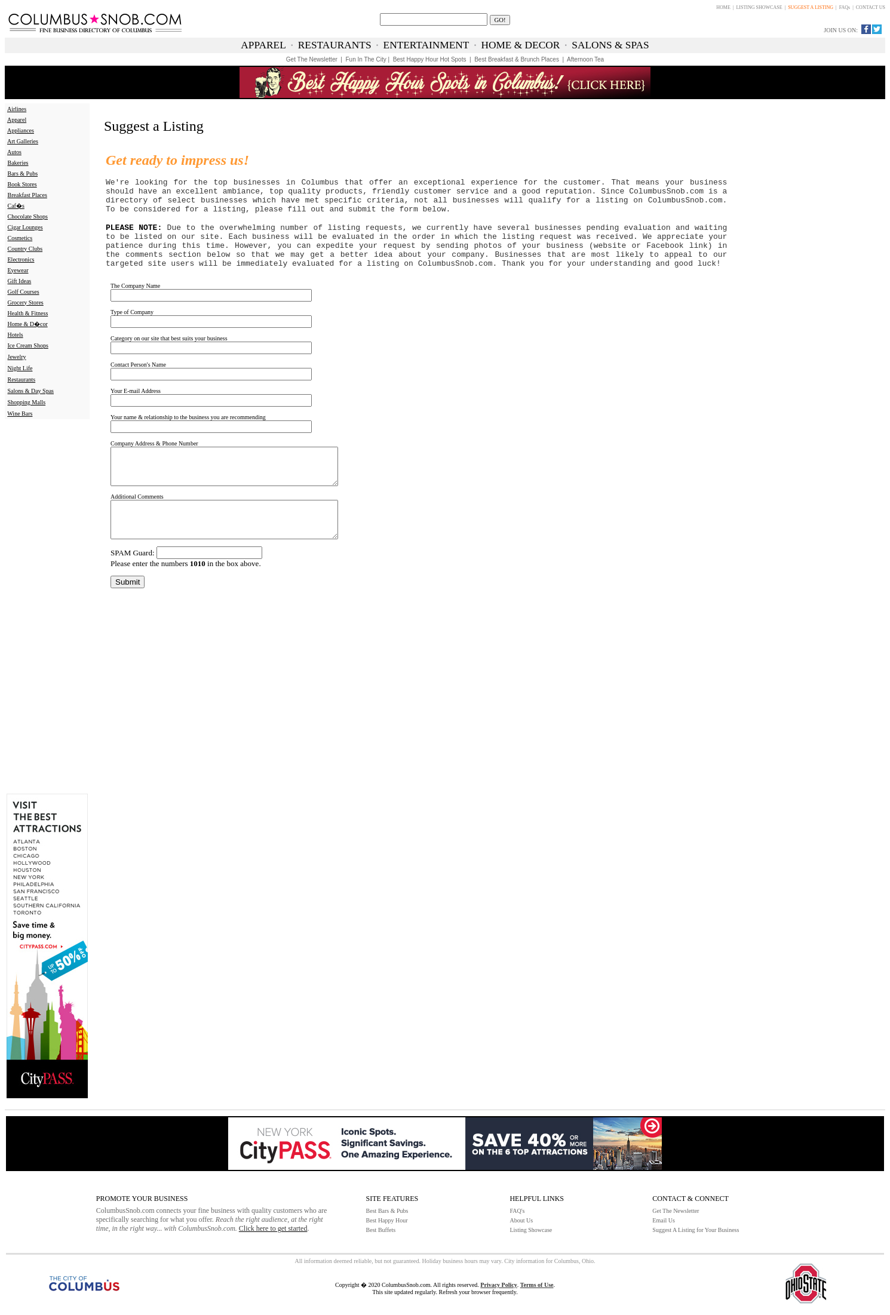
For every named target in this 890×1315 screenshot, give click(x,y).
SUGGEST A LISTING (810, 7)
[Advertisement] (45, 605)
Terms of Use (537, 1285)
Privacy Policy (498, 1285)
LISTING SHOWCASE (759, 7)
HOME (723, 7)
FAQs (845, 7)
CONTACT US (870, 7)
